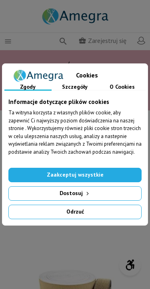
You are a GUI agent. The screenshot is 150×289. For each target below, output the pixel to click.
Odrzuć (75, 211)
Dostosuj (75, 193)
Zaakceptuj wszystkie (75, 174)
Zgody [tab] (28, 87)
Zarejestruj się (102, 41)
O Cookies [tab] (122, 87)
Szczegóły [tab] (75, 87)
